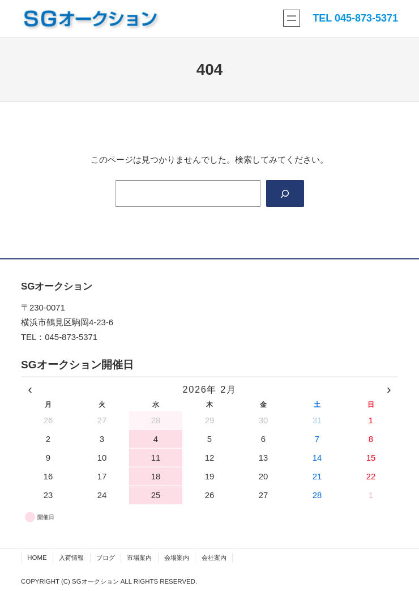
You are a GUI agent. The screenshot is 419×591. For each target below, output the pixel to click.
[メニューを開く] (291, 18)
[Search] (285, 193)
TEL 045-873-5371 (355, 18)
